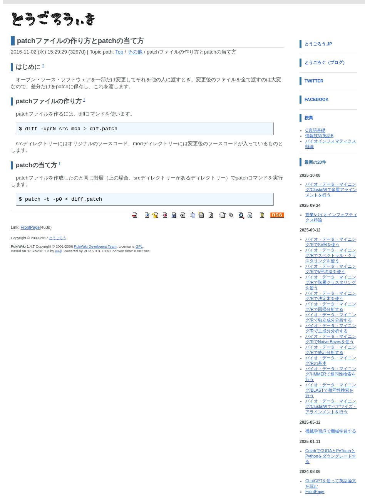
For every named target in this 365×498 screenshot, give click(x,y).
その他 (134, 52)
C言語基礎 (315, 130)
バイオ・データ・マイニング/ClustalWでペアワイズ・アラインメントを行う (331, 406)
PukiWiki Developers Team (95, 246)
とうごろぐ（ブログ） (326, 62)
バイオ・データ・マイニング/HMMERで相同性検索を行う (330, 374)
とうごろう (57, 238)
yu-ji (58, 251)
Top (119, 52)
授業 (309, 118)
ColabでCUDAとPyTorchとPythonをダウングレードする (330, 456)
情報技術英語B (319, 135)
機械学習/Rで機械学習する (330, 431)
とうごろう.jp (318, 44)
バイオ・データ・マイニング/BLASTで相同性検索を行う (330, 390)
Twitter (314, 81)
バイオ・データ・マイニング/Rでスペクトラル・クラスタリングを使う (330, 255)
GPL (139, 246)
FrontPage (30, 227)
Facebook (316, 99)
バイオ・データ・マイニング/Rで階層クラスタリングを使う (330, 282)
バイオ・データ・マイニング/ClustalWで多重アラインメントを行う (331, 189)
